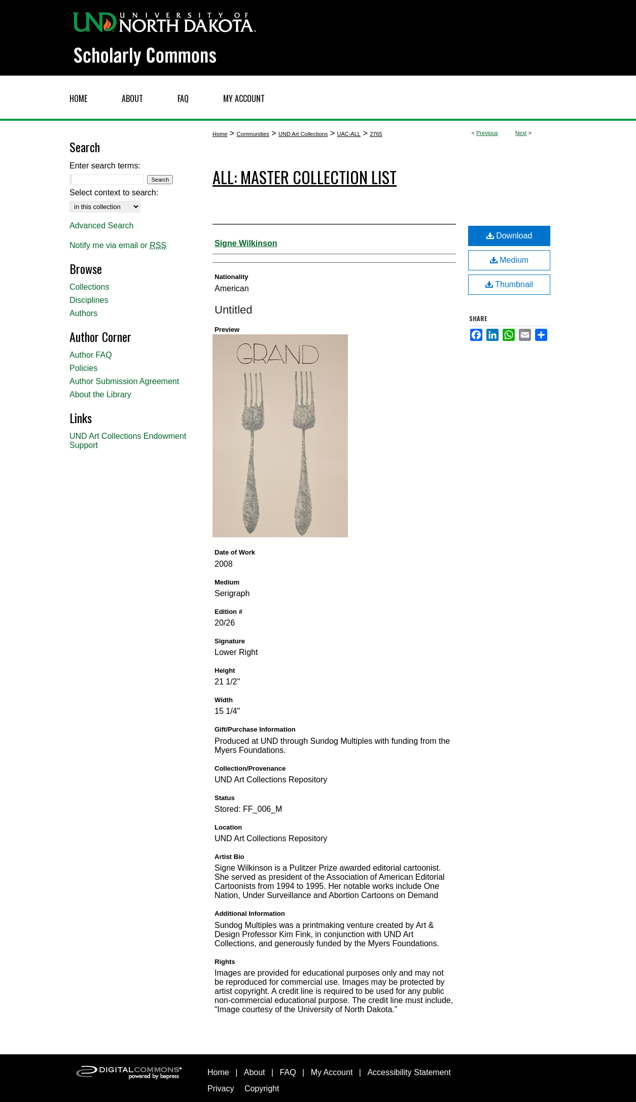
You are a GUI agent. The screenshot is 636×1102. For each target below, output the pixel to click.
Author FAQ (90, 355)
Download (509, 235)
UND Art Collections (303, 134)
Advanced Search (101, 225)
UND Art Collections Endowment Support (127, 441)
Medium (509, 260)
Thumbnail (509, 284)
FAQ (288, 1072)
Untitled (234, 309)
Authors (83, 313)
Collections (89, 287)
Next (521, 133)
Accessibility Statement (409, 1072)
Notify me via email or (117, 245)
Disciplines (88, 300)
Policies (83, 368)
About (254, 1072)
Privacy (220, 1088)
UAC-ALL (348, 134)
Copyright (261, 1088)
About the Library (100, 394)
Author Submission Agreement (124, 381)
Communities (253, 134)
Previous (487, 133)
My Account (332, 1072)
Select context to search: (113, 192)
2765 (376, 134)
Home (220, 134)
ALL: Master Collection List (305, 177)
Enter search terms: (104, 165)
